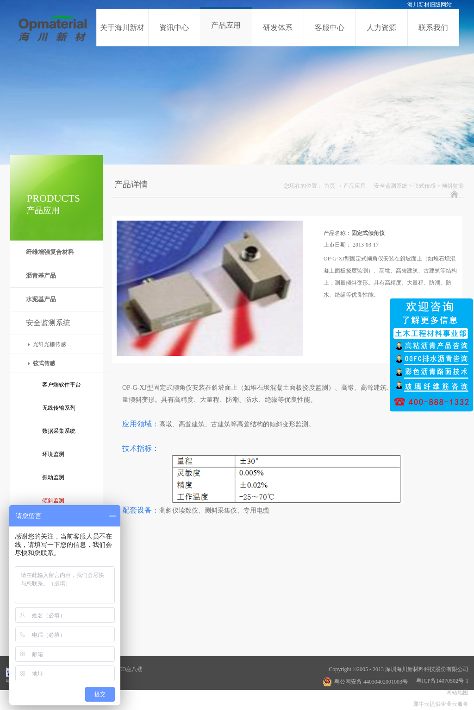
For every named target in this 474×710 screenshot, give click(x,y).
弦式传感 (424, 186)
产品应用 (354, 186)
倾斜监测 (453, 186)
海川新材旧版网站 (429, 4)
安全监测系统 (390, 186)
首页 (329, 186)
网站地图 (455, 692)
